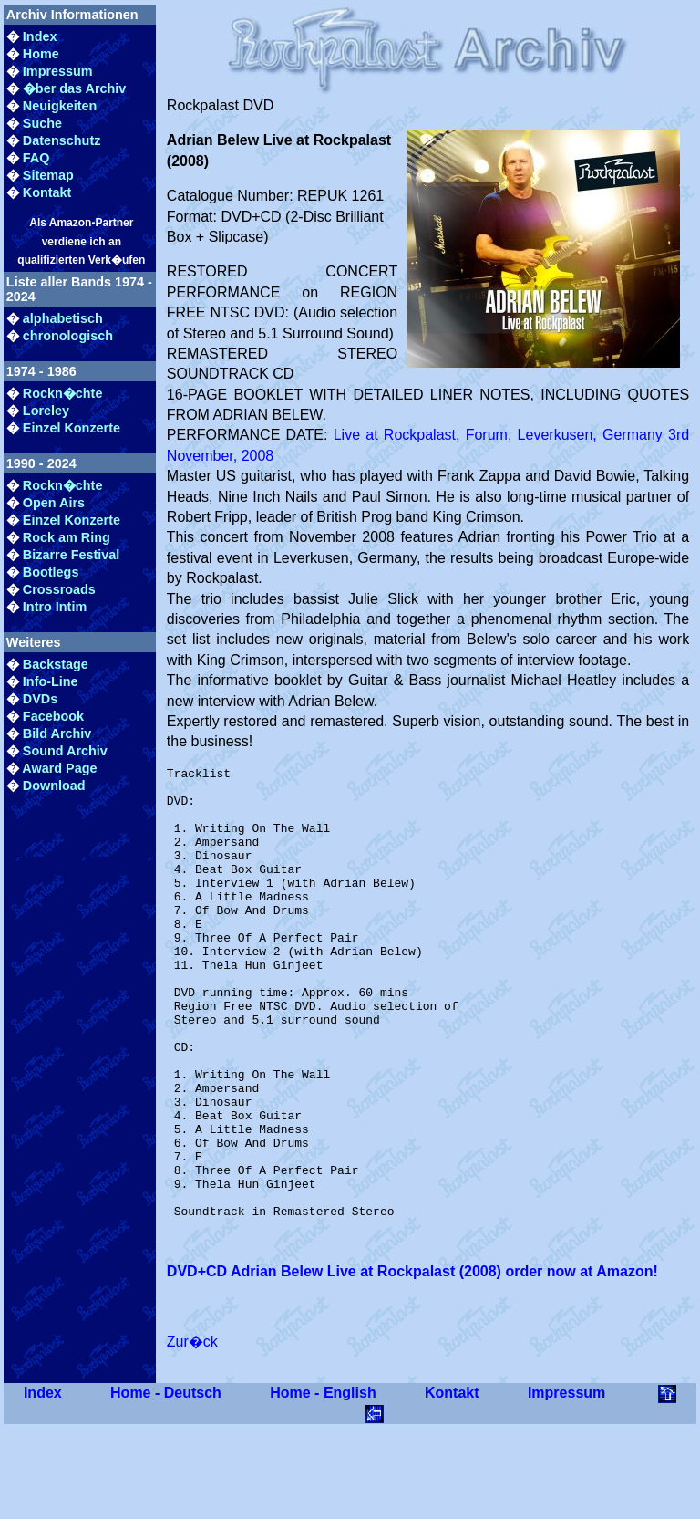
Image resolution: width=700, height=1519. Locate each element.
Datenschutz (62, 140)
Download (54, 785)
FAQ (36, 158)
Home (41, 54)
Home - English (323, 1483)
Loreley (46, 410)
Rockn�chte (63, 393)
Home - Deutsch (165, 1483)
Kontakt (47, 192)
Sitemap (48, 175)
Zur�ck (192, 1432)
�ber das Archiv (74, 88)
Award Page (59, 768)
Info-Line (50, 681)
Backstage (55, 664)
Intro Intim (55, 606)
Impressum (58, 71)
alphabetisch (63, 318)
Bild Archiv (57, 733)
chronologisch (68, 335)
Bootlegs (51, 572)
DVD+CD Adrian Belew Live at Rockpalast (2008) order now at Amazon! (412, 1361)
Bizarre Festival (71, 554)
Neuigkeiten (60, 106)
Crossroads (59, 589)
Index (40, 36)
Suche (42, 123)
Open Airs (54, 502)
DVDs (40, 699)
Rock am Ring (66, 537)
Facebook (53, 716)
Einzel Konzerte (71, 428)
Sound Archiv (65, 751)
